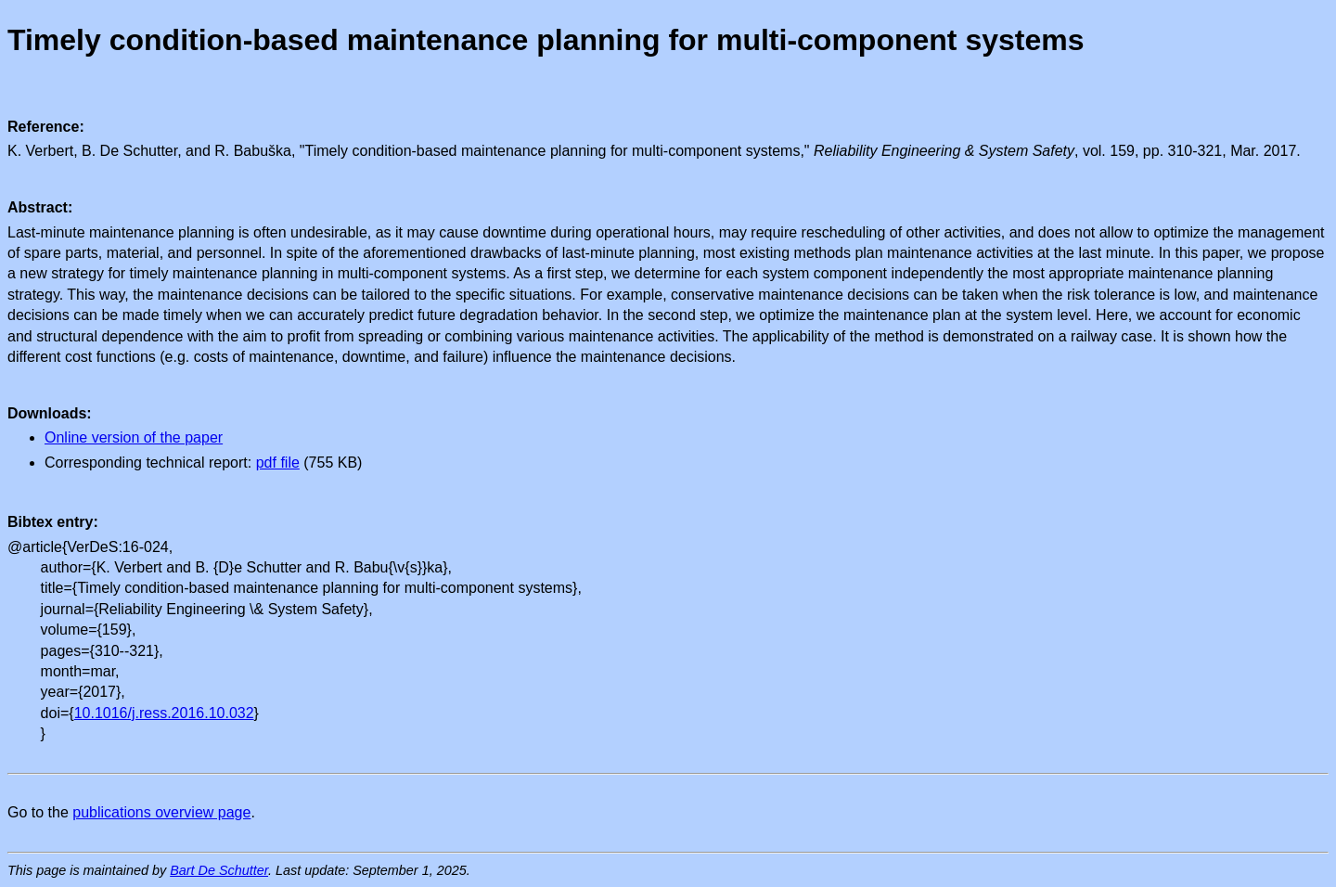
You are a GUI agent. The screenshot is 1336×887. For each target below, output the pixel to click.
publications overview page (161, 812)
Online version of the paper (134, 437)
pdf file (278, 462)
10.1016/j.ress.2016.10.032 (164, 713)
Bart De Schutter (219, 870)
